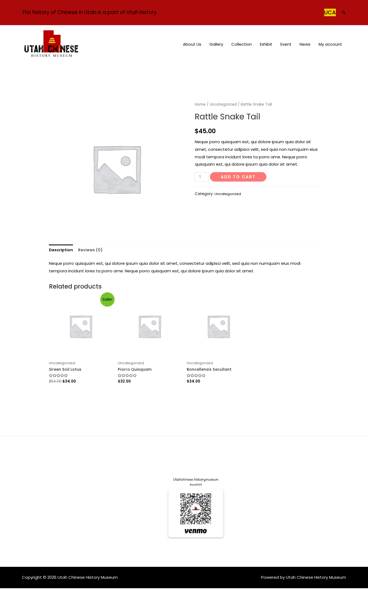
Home (200, 104)
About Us (192, 44)
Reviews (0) (92, 250)
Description (61, 250)
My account (330, 44)
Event (286, 44)
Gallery (216, 44)
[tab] (61, 250)
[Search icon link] (343, 12)
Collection (241, 44)
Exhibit (266, 44)
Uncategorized (223, 104)
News (305, 44)
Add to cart (238, 177)
